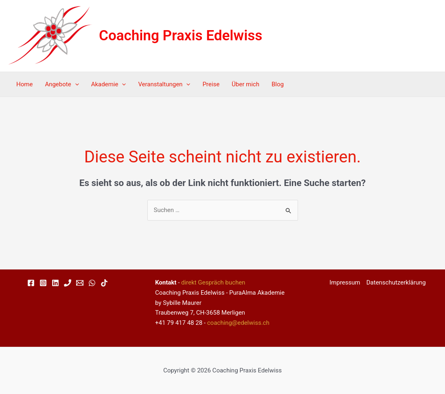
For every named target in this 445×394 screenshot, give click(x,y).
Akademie (108, 84)
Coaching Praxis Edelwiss (180, 35)
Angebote (62, 84)
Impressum (344, 282)
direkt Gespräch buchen (213, 282)
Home (24, 84)
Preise (210, 84)
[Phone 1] (67, 283)
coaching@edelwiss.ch (238, 322)
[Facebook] (31, 283)
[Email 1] (79, 283)
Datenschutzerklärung (396, 282)
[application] (75, 84)
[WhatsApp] (92, 283)
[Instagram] (43, 283)
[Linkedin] (55, 283)
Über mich (245, 84)
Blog (278, 84)
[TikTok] (104, 283)
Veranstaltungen (164, 84)
